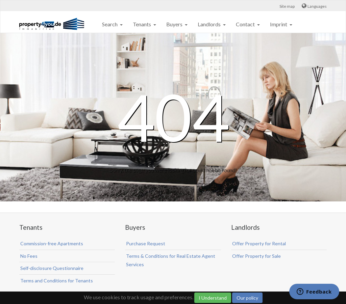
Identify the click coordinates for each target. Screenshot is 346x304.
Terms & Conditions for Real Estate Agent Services (170, 260)
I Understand (213, 298)
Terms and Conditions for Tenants (56, 280)
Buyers (174, 24)
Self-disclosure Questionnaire (51, 268)
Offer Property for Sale (256, 256)
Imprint (279, 24)
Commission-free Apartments (51, 243)
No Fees (29, 256)
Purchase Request (145, 243)
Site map (287, 6)
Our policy (247, 298)
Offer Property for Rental (259, 243)
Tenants (142, 24)
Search (110, 24)
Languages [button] (317, 6)
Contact (246, 24)
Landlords (210, 24)
